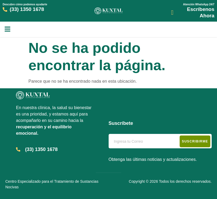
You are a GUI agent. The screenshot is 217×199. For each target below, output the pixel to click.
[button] (7, 29)
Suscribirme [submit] (195, 141)
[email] (160, 141)
